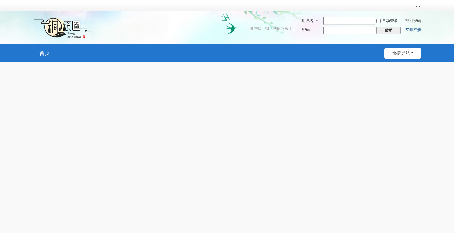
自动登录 (387, 20)
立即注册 (413, 30)
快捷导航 (401, 53)
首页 (44, 53)
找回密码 (413, 20)
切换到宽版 (418, 6)
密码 (306, 30)
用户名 (307, 20)
